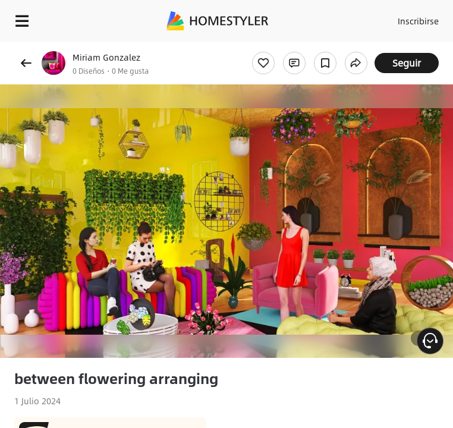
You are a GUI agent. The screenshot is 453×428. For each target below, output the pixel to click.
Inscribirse (418, 20)
